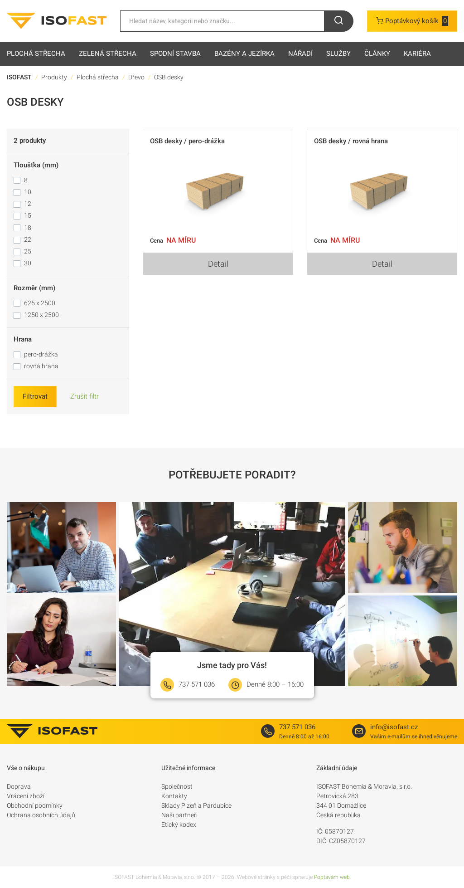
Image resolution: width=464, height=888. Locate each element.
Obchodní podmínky (35, 805)
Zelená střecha (107, 53)
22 (27, 239)
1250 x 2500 (41, 314)
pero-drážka (41, 354)
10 (27, 191)
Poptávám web (332, 877)
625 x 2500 (39, 303)
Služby (338, 53)
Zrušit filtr (84, 396)
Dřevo (136, 77)
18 (27, 227)
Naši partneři (179, 815)
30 (27, 263)
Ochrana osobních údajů (41, 815)
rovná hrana (41, 366)
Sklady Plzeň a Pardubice (196, 805)
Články (377, 53)
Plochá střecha (36, 53)
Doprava (19, 786)
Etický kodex (178, 824)
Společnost (177, 786)
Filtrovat (35, 396)
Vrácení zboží (25, 796)
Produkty (54, 77)
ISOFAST (19, 77)
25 (27, 251)
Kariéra (417, 53)
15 (27, 215)
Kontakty (174, 796)
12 (27, 203)
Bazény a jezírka (244, 53)
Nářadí (300, 53)
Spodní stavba (175, 53)
